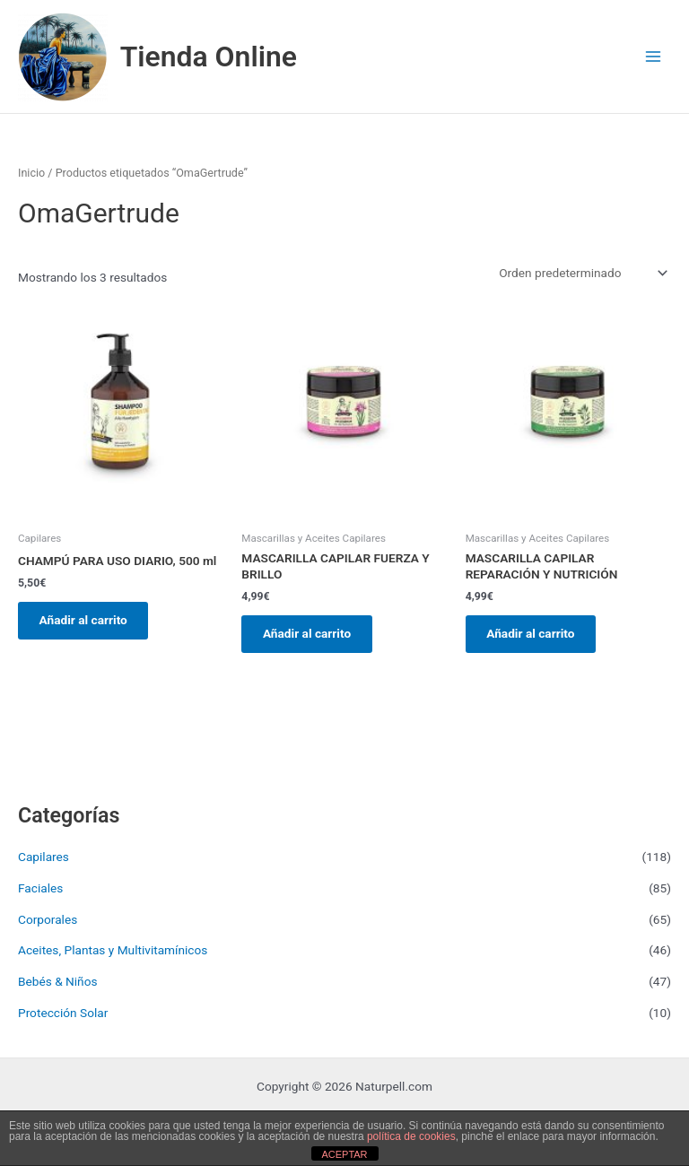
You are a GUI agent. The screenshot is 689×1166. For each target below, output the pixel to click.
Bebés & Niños (58, 985)
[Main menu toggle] (653, 56)
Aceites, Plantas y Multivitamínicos (112, 953)
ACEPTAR (344, 1154)
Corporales (47, 922)
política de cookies (411, 1136)
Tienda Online (208, 56)
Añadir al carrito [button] (87, 621)
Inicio (31, 172)
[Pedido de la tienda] (582, 272)
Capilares (43, 860)
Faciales (40, 890)
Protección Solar (63, 1015)
